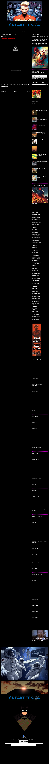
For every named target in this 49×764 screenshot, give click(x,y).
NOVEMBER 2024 (36, 237)
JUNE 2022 (34, 286)
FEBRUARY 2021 (36, 313)
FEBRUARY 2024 (36, 253)
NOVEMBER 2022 (36, 278)
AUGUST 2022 (35, 283)
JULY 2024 (34, 245)
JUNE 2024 (34, 247)
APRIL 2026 (35, 211)
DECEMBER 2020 (36, 316)
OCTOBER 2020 (35, 319)
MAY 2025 (34, 229)
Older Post (28, 91)
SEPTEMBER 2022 (36, 281)
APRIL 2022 (35, 290)
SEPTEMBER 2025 (36, 222)
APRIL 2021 (35, 309)
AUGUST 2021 (35, 303)
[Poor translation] (26, 741)
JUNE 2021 (34, 306)
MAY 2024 (34, 249)
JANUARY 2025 (35, 235)
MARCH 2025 (35, 232)
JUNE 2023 (34, 267)
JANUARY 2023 (35, 275)
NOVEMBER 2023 (36, 258)
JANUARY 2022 (35, 295)
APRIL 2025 (35, 230)
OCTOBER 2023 (35, 260)
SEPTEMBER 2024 (36, 242)
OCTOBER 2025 (35, 221)
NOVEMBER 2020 (36, 318)
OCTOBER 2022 (35, 280)
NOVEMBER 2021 (36, 298)
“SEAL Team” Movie (40, 168)
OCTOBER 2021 (35, 301)
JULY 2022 (34, 285)
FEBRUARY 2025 (36, 234)
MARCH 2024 (35, 252)
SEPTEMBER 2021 (36, 299)
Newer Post (3, 91)
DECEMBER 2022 (36, 276)
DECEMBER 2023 (36, 257)
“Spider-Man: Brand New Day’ (40, 36)
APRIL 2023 (35, 270)
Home (15, 91)
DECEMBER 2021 (36, 296)
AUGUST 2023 (35, 263)
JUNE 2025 (34, 227)
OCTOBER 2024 (35, 240)
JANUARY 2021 (35, 314)
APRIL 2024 (35, 250)
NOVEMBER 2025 (36, 219)
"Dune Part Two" (40, 147)
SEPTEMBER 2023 (36, 262)
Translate (41, 78)
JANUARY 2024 (35, 255)
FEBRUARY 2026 (36, 214)
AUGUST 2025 (35, 224)
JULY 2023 (34, 265)
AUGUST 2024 (35, 244)
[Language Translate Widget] (39, 76)
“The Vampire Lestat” (41, 125)
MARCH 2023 (35, 272)
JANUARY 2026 (35, 216)
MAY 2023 (34, 268)
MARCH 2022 (35, 291)
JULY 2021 (34, 304)
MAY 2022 (34, 288)
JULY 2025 (34, 225)
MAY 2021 (34, 308)
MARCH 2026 (35, 212)
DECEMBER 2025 (36, 217)
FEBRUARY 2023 (36, 273)
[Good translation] (21, 741)
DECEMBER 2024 (36, 239)
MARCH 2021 (35, 311)
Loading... (24, 31)
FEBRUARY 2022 (36, 293)
